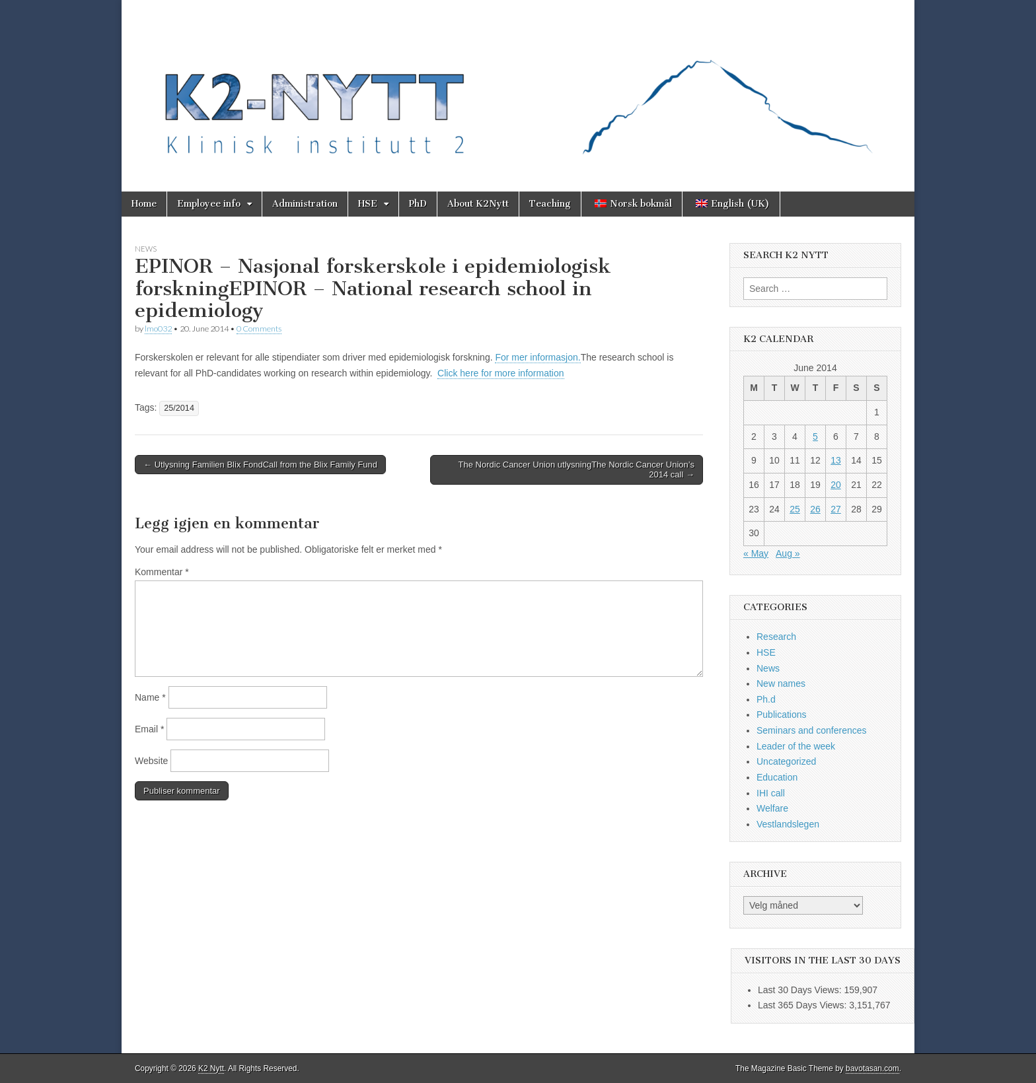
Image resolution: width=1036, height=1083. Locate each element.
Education (777, 777)
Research (776, 636)
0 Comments (259, 328)
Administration (305, 203)
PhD (418, 203)
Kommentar (162, 572)
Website (151, 760)
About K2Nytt (478, 203)
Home (144, 203)
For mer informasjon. (537, 357)
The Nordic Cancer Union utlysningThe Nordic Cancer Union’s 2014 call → (576, 470)
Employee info (208, 203)
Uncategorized (786, 761)
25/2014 (179, 408)
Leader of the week (796, 746)
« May (755, 553)
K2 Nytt (211, 1068)
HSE (367, 203)
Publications (782, 714)
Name (150, 697)
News (146, 248)
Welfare (772, 808)
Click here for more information (500, 373)
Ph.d (766, 699)
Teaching (550, 203)
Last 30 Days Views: (801, 990)
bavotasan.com (872, 1068)
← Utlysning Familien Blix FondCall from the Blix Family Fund (260, 465)
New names (781, 683)
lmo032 (158, 328)
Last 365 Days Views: (803, 1005)
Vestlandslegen (788, 824)
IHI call (771, 793)
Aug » (788, 553)
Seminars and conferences (812, 730)
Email (149, 729)
